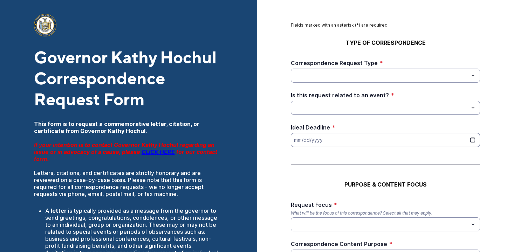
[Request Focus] (295, 224)
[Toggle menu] (473, 75)
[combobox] (385, 76)
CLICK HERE (158, 151)
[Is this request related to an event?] (379, 108)
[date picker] (473, 140)
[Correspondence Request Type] (379, 76)
